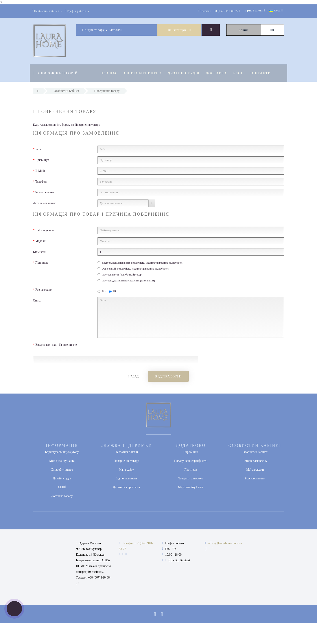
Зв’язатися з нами (126, 452)
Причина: (41, 262)
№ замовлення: (45, 192)
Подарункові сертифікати (190, 460)
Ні (112, 291)
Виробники (190, 452)
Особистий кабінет (255, 452)
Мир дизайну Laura (62, 460)
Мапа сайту (126, 469)
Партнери (190, 469)
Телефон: (41, 181)
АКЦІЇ (62, 487)
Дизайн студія (185, 73)
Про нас (109, 73)
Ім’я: (38, 149)
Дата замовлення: (44, 203)
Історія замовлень (255, 460)
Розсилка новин (255, 478)
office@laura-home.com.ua (225, 543)
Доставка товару (62, 496)
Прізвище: (42, 160)
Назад (133, 376)
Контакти (263, 73)
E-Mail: (40, 170)
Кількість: (39, 251)
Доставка (218, 73)
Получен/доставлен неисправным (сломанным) (126, 280)
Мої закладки (255, 469)
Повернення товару (107, 90)
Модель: (40, 241)
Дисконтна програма (126, 487)
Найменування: (45, 230)
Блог (241, 73)
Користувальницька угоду (62, 452)
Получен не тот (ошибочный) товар (120, 274)
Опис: (37, 300)
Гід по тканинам (126, 478)
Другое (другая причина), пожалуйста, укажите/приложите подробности (140, 262)
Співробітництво (143, 73)
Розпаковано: (44, 289)
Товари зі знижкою (190, 478)
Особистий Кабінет (66, 90)
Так (102, 291)
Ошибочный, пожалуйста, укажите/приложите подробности (133, 268)
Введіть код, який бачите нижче (56, 344)
